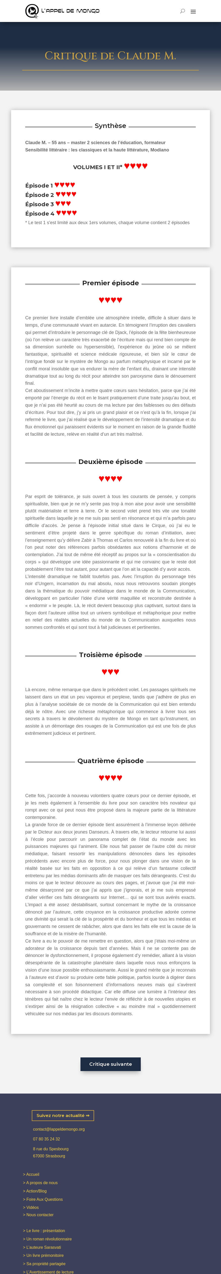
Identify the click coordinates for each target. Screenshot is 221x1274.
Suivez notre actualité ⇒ (63, 1115)
